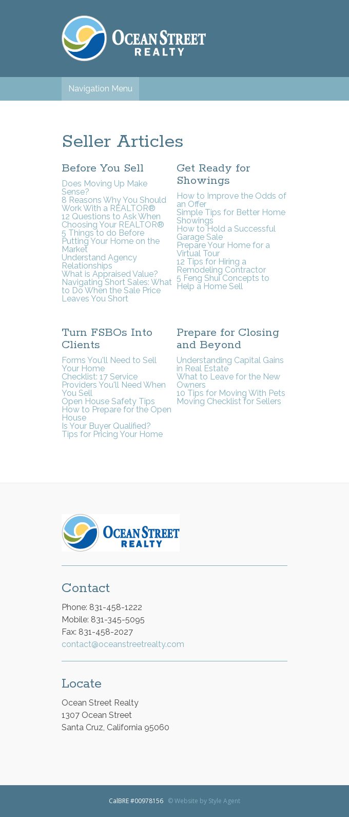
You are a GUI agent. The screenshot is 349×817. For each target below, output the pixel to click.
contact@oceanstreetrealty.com (123, 644)
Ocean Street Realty (134, 38)
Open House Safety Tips (108, 401)
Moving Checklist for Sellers (229, 401)
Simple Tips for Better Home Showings (231, 216)
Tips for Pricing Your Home (112, 434)
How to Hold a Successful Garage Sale (226, 233)
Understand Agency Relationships (99, 262)
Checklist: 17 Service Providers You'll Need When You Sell (114, 385)
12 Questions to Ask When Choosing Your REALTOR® (113, 221)
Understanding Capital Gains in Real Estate (230, 364)
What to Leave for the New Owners (228, 381)
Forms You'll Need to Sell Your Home (109, 364)
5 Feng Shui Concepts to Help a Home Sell (223, 282)
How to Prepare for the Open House (116, 414)
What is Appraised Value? (110, 274)
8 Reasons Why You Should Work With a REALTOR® (114, 204)
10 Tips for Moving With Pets (231, 393)
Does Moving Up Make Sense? (104, 188)
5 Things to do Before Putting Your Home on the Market (111, 241)
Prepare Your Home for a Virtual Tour (223, 249)
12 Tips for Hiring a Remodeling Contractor (221, 266)
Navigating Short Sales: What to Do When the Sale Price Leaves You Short (117, 290)
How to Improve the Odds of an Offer (231, 200)
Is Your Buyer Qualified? (106, 426)
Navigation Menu (100, 88)
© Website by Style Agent (204, 800)
